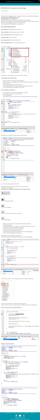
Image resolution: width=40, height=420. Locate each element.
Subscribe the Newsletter (20, 417)
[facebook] (16, 415)
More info (32, 1)
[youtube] (20, 415)
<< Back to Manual (4, 10)
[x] (23, 415)
